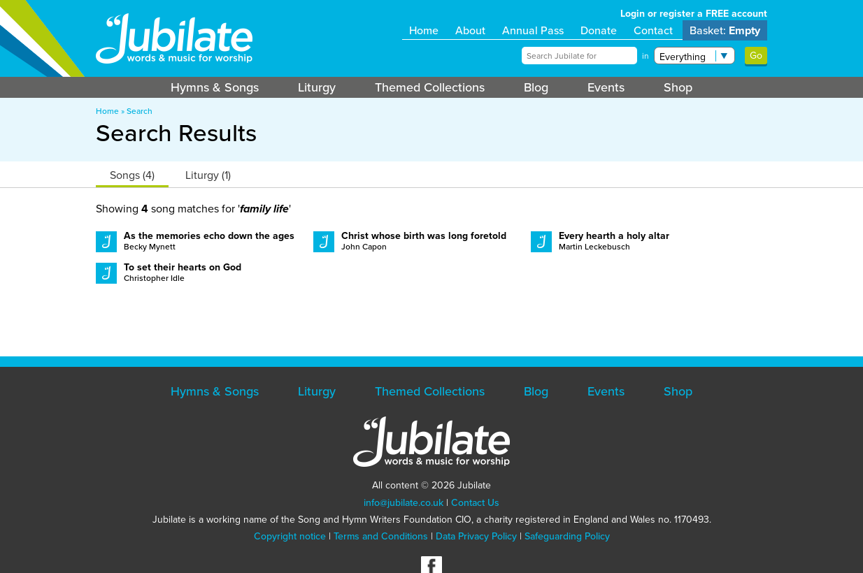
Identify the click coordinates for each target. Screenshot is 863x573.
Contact (653, 30)
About (470, 30)
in (645, 56)
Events (606, 87)
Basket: (725, 30)
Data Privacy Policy (476, 536)
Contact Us (475, 502)
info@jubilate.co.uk (403, 502)
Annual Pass (533, 30)
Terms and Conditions (381, 536)
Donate (598, 30)
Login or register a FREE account (693, 13)
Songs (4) (132, 175)
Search (139, 111)
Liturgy (317, 87)
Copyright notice (290, 536)
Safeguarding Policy (567, 536)
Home (423, 30)
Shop (678, 87)
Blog (536, 87)
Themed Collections (430, 87)
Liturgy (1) (208, 175)
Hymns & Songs (215, 87)
